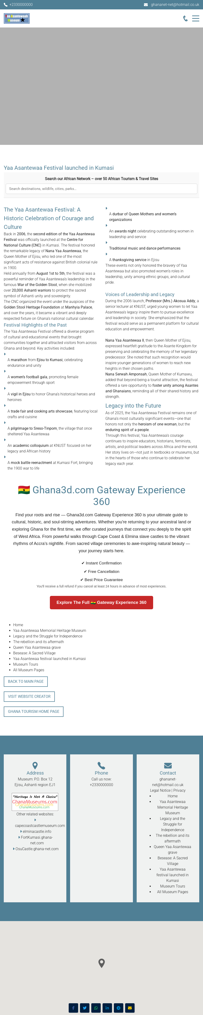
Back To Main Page (26, 681)
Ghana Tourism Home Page (33, 711)
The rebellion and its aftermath (38, 642)
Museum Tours (25, 664)
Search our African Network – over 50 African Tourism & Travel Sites (101, 179)
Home (18, 625)
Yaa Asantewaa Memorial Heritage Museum (49, 630)
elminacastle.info (37, 831)
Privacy (179, 790)
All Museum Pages (28, 670)
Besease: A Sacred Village (34, 653)
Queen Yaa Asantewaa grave (37, 647)
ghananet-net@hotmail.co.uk (175, 4)
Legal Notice (160, 790)
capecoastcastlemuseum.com (40, 825)
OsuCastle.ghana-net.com (37, 849)
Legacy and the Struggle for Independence (47, 636)
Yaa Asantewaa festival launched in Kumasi (49, 658)
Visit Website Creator (29, 696)
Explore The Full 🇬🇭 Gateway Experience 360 (101, 602)
